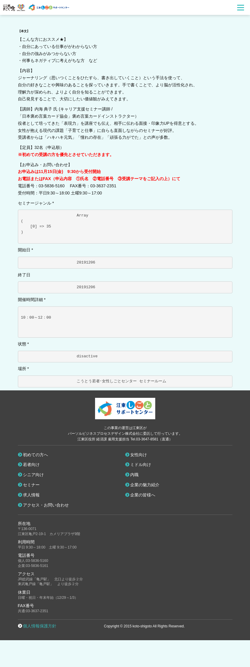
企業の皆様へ (140, 495)
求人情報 (29, 495)
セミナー (29, 484)
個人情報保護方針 (39, 626)
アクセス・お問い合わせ (43, 505)
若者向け (29, 464)
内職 (132, 474)
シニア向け (31, 474)
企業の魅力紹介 (142, 484)
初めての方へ (33, 454)
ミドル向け (138, 464)
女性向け (136, 454)
